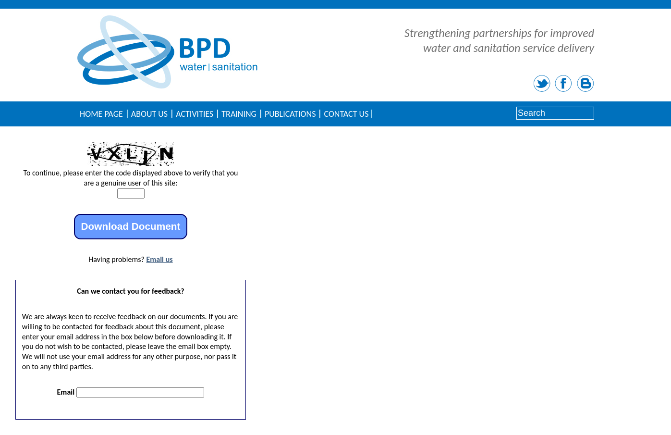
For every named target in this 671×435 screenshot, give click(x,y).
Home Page (101, 114)
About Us (149, 114)
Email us (159, 259)
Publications (290, 114)
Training (238, 114)
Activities (194, 114)
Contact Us (346, 114)
